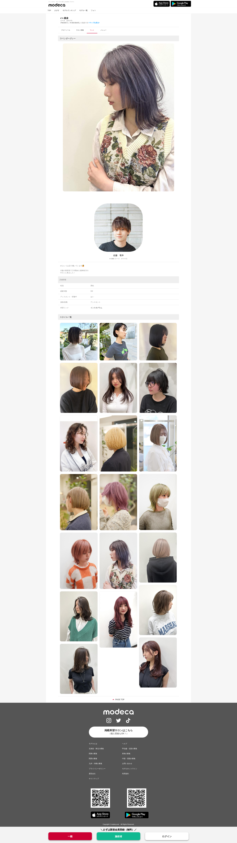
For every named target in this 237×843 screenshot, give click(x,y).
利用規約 (125, 774)
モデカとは (93, 744)
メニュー (103, 30)
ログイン (167, 836)
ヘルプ (124, 744)
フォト (93, 10)
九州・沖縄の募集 (95, 763)
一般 (70, 836)
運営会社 (92, 774)
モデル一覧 (83, 10)
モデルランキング (69, 10)
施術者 (118, 836)
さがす (56, 10)
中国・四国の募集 (128, 758)
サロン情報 (80, 30)
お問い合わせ (127, 763)
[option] (118, 117)
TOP (49, 10)
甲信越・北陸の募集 (129, 748)
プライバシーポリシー (97, 769)
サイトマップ (94, 778)
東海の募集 (126, 753)
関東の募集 (93, 753)
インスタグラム (96, 308)
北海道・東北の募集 (96, 748)
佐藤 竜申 (118, 255)
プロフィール (65, 30)
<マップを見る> (94, 23)
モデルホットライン (129, 769)
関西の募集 (93, 758)
